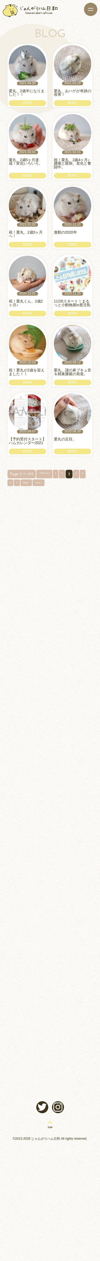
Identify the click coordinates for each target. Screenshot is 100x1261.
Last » (54, 546)
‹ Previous (47, 536)
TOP (50, 1242)
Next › (37, 546)
